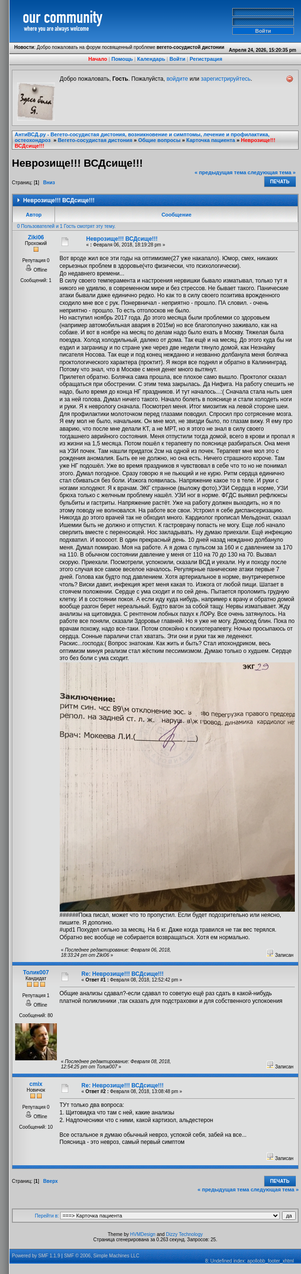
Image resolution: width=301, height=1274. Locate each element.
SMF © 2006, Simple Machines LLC (101, 1255)
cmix (35, 1084)
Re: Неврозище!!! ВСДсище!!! (123, 974)
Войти (177, 59)
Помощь (122, 59)
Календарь (151, 59)
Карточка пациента (210, 140)
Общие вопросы (159, 140)
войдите (177, 78)
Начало (97, 59)
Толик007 (36, 972)
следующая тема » (271, 172)
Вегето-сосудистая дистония (95, 140)
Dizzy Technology (184, 1234)
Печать (280, 181)
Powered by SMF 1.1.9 (36, 1255)
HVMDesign (142, 1234)
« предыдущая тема (220, 172)
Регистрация (206, 59)
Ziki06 (36, 237)
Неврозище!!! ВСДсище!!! (122, 239)
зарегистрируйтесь (226, 78)
